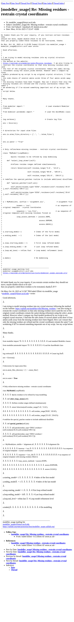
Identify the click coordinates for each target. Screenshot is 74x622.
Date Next (15, 3)
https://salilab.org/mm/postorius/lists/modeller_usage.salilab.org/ (35, 321)
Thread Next (37, 3)
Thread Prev (25, 3)
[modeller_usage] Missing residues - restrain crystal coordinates (38, 592)
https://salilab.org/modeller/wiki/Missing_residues (27, 69)
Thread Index (58, 3)
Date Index (47, 3)
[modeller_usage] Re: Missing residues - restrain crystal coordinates (40, 583)
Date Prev (6, 3)
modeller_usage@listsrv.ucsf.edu (15, 343)
